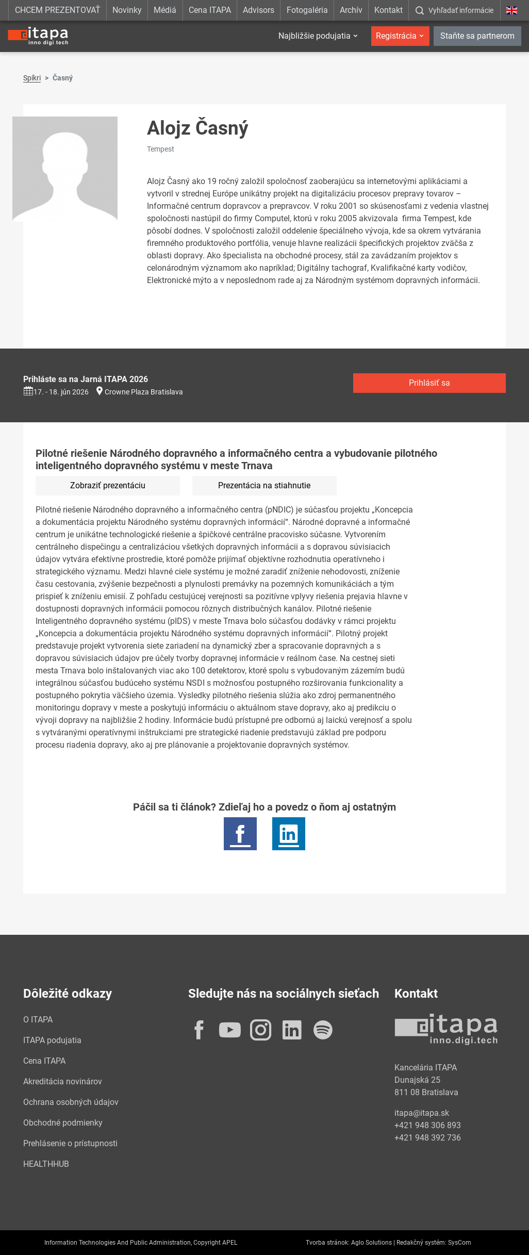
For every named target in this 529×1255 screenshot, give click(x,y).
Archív (351, 10)
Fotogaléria (307, 10)
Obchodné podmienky (63, 1123)
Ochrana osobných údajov (71, 1102)
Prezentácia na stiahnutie (264, 485)
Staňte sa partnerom (477, 36)
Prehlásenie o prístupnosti (70, 1143)
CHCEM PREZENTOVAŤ (58, 10)
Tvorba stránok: (328, 1242)
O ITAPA (38, 1020)
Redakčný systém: (421, 1242)
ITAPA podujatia (52, 1040)
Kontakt (388, 10)
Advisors (258, 10)
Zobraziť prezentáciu (107, 485)
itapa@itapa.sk (421, 1113)
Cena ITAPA (210, 10)
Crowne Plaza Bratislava (144, 392)
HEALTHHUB (46, 1164)
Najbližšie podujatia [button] (314, 36)
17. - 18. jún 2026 (56, 392)
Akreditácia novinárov (62, 1081)
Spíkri (32, 78)
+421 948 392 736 (427, 1138)
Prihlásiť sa (429, 383)
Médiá (165, 10)
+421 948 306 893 (427, 1125)
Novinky (127, 10)
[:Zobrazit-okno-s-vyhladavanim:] (454, 10)
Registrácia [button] (396, 36)
